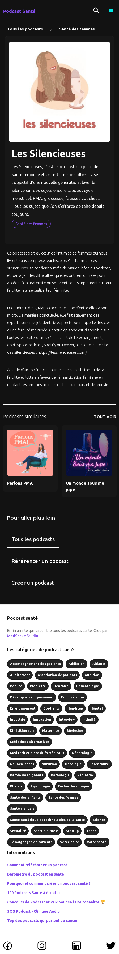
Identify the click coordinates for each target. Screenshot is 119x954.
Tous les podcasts (25, 29)
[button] (111, 11)
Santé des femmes (77, 29)
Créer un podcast (32, 583)
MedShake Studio (22, 636)
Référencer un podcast (40, 561)
